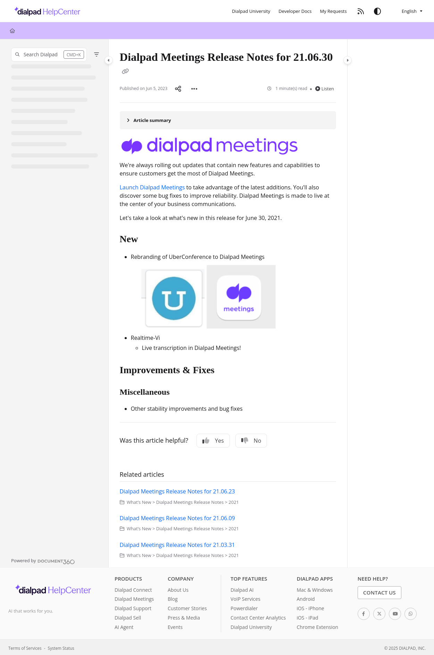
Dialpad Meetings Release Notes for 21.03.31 (177, 543)
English (405, 11)
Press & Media (184, 616)
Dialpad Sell (128, 616)
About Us (178, 588)
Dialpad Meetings (134, 597)
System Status (61, 646)
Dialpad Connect (133, 588)
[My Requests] (333, 11)
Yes (213, 439)
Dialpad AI (242, 588)
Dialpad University (251, 625)
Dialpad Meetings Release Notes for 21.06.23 (177, 490)
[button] (49, 55)
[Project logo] (45, 11)
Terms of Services (24, 646)
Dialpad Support (133, 607)
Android (306, 597)
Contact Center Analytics (258, 616)
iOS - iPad (307, 616)
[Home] (12, 30)
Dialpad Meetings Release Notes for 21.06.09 (177, 517)
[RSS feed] (360, 11)
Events (175, 625)
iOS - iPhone (310, 607)
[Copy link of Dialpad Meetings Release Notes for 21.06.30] (125, 71)
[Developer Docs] (294, 11)
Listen (324, 88)
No (251, 439)
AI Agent (124, 625)
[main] (228, 302)
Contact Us (379, 591)
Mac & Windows (315, 588)
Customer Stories (187, 607)
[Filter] (96, 54)
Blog (173, 597)
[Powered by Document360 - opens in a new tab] (43, 559)
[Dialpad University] (251, 11)
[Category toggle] (109, 60)
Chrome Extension (317, 625)
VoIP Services (245, 597)
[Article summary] (228, 119)
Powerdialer (244, 607)
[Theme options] (377, 11)
